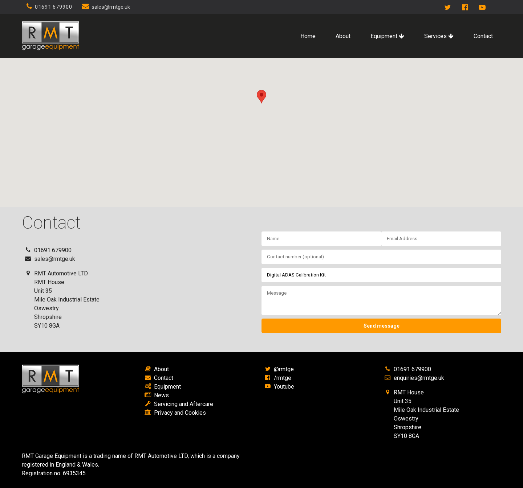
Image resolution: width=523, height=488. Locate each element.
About (343, 36)
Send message (382, 326)
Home (308, 36)
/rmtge (282, 377)
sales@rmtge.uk (111, 7)
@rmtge (284, 369)
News (161, 395)
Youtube (284, 386)
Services (439, 36)
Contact (483, 36)
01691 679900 (53, 7)
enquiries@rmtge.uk (419, 377)
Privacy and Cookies (180, 412)
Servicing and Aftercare (183, 404)
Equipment (387, 36)
